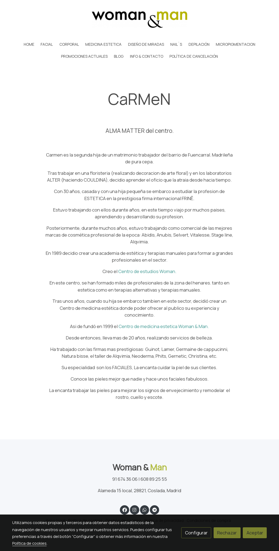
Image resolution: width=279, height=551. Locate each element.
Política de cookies (29, 543)
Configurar (196, 532)
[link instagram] (134, 509)
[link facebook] (124, 509)
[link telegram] (154, 509)
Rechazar (227, 532)
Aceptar (255, 532)
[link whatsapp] (144, 509)
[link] (139, 19)
